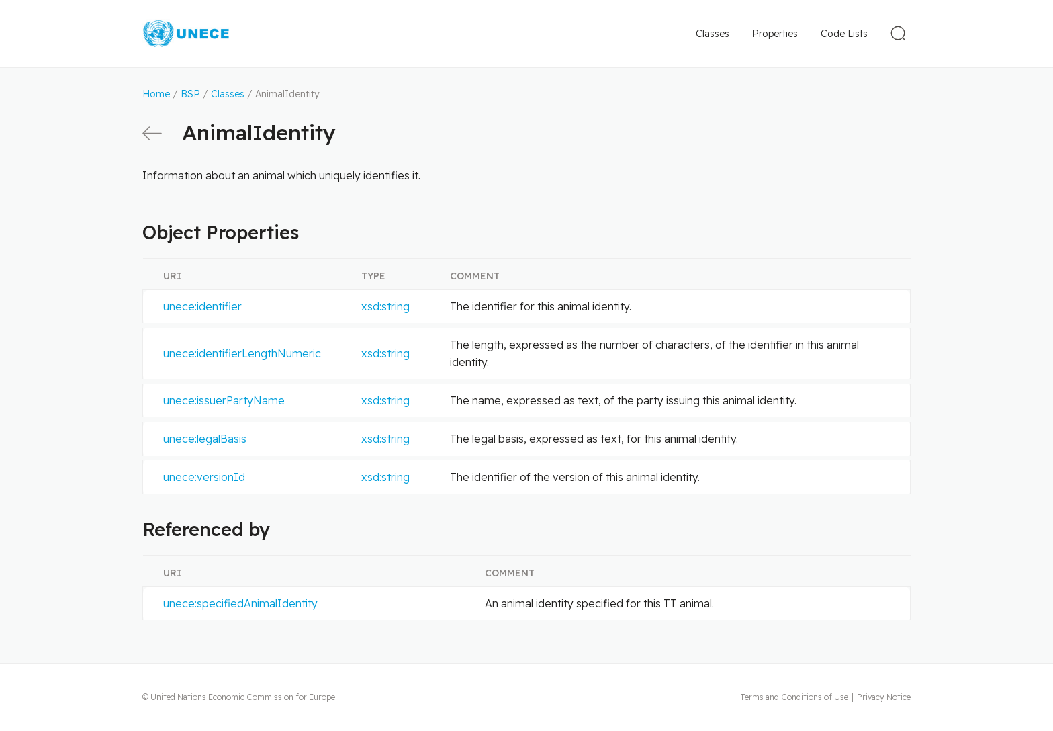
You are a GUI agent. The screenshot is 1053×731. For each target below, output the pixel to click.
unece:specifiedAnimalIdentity (240, 603)
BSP (190, 94)
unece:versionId (204, 477)
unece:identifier (202, 306)
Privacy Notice (884, 697)
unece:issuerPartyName (224, 400)
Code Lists (844, 34)
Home (156, 94)
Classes (712, 34)
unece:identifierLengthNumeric (242, 353)
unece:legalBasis (204, 438)
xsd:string (385, 306)
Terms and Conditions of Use (794, 697)
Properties (775, 34)
